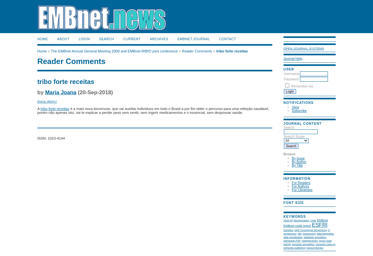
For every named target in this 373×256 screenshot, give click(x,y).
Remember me (302, 86)
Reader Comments (197, 51)
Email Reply (47, 101)
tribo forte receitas (232, 51)
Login (84, 39)
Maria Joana (60, 92)
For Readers (301, 183)
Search (106, 39)
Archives (159, 39)
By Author (299, 162)
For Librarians (302, 190)
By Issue (298, 158)
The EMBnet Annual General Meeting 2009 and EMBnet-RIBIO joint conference (114, 51)
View (295, 107)
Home (42, 39)
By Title (297, 165)
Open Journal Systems (304, 48)
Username (291, 74)
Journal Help (293, 58)
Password (291, 79)
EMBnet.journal (193, 39)
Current (132, 39)
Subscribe (299, 111)
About (63, 39)
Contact (227, 39)
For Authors (300, 186)
